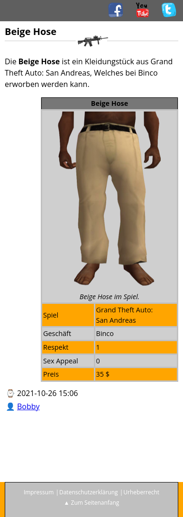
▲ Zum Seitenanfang (91, 503)
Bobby (28, 406)
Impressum (39, 492)
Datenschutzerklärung (88, 492)
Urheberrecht (141, 492)
